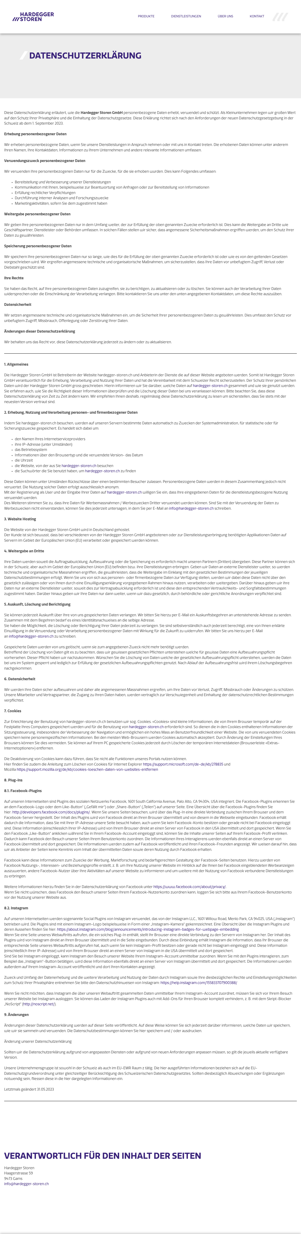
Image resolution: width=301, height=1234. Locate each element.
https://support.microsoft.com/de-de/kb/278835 (183, 764)
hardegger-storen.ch (210, 386)
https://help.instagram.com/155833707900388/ (199, 983)
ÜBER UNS (225, 16)
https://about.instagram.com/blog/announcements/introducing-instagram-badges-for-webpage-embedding (148, 930)
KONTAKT (257, 16)
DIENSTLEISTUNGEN (186, 16)
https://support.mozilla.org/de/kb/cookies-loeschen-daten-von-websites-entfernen (87, 770)
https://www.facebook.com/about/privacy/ (189, 887)
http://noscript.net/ (39, 1004)
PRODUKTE (146, 16)
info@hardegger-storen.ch (191, 508)
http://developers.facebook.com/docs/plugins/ (51, 812)
